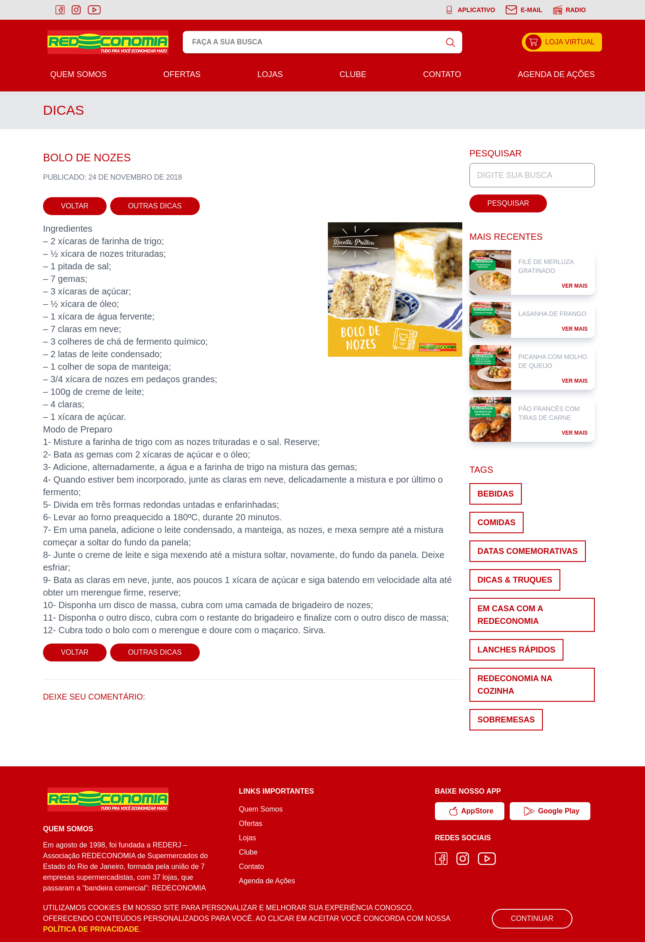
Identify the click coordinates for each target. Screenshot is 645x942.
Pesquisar (508, 203)
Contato (442, 74)
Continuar (532, 918)
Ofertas (182, 74)
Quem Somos (78, 74)
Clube (353, 74)
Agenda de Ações (556, 74)
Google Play (552, 811)
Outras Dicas (155, 206)
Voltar (75, 206)
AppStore (471, 811)
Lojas (270, 74)
